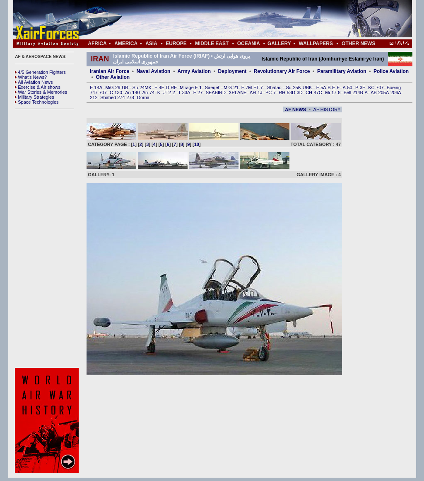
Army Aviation (194, 71)
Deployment (232, 71)
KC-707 (375, 87)
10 (196, 144)
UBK (307, 87)
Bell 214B (353, 92)
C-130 (116, 92)
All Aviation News (34, 82)
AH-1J (256, 92)
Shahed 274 (112, 97)
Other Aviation (113, 77)
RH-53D (287, 92)
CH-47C (314, 92)
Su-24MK (142, 87)
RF (174, 87)
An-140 (132, 92)
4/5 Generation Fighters (41, 72)
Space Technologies (36, 102)
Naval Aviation (154, 71)
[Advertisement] (237, 19)
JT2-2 (169, 92)
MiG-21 (231, 87)
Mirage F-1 (191, 87)
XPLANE (237, 92)
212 (93, 97)
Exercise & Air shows (37, 87)
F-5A (321, 87)
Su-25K (293, 87)
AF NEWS (295, 109)
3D (300, 92)
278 (130, 97)
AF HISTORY (327, 109)
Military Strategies (34, 97)
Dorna (143, 97)
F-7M (246, 87)
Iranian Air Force (109, 71)
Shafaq (275, 87)
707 (102, 92)
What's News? (31, 77)
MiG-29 (112, 87)
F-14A (96, 87)
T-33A (184, 92)
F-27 (198, 92)
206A (395, 92)
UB (125, 87)
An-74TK (151, 92)
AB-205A (380, 92)
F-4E (159, 87)
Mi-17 (331, 92)
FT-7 (258, 87)
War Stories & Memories (41, 92)
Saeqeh (213, 87)
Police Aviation (391, 71)
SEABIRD (216, 92)
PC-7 (270, 92)
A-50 (347, 87)
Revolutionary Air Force (282, 71)
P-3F (360, 87)
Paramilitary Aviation (341, 71)
